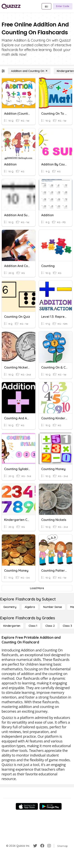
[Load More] (37, 588)
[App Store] (27, 806)
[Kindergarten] (12, 626)
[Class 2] (50, 626)
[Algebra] (29, 607)
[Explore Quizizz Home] (11, 6)
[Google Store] (50, 806)
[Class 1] (32, 626)
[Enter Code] (62, 6)
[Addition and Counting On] (29, 71)
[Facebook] (42, 846)
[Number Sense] (52, 607)
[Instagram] (49, 846)
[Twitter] (35, 846)
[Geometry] (10, 607)
